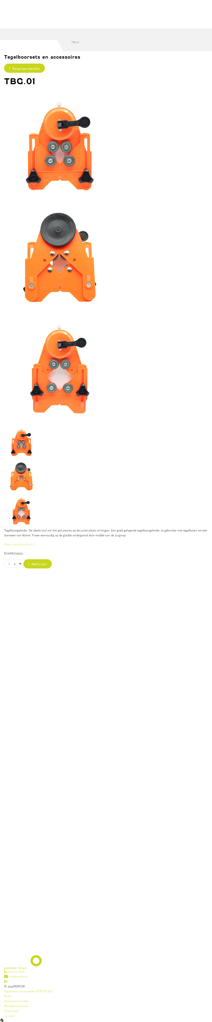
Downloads (11, 1010)
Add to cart (39, 563)
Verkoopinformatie (16, 1000)
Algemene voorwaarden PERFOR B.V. (28, 991)
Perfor (8, 996)
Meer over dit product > (19, 544)
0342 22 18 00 (14, 971)
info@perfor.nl (16, 976)
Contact (9, 1015)
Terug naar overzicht (26, 68)
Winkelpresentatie (16, 1005)
